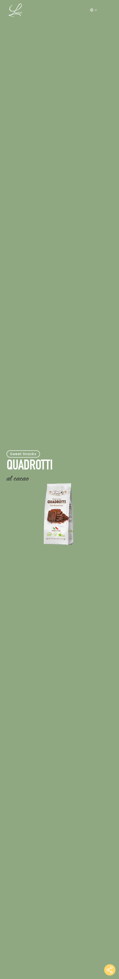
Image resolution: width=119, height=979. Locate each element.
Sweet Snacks (23, 453)
